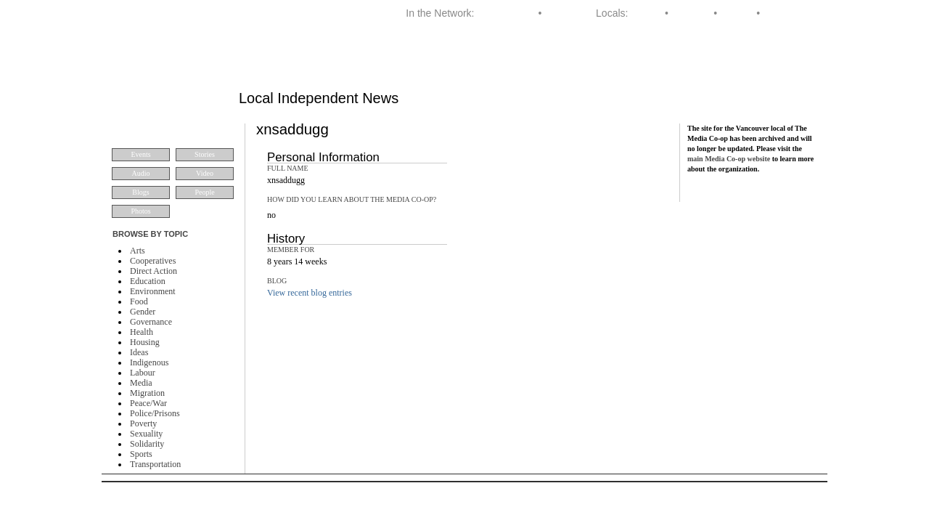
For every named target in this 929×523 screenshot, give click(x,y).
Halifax (646, 13)
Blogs (140, 192)
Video (204, 173)
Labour (142, 373)
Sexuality (146, 434)
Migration (147, 393)
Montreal (691, 13)
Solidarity (147, 444)
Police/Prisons (155, 413)
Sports (141, 454)
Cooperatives (153, 261)
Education (147, 281)
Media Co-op (506, 13)
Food (139, 301)
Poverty (143, 423)
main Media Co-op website (728, 159)
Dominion (565, 13)
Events (140, 154)
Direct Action (153, 271)
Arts (137, 251)
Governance (151, 322)
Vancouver (787, 13)
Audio (141, 173)
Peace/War (148, 403)
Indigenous (149, 362)
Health (141, 332)
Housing (145, 342)
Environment (153, 291)
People (204, 192)
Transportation (155, 464)
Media (141, 383)
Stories (205, 154)
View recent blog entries (309, 293)
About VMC (781, 61)
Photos (140, 211)
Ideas (139, 352)
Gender (142, 312)
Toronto (737, 13)
